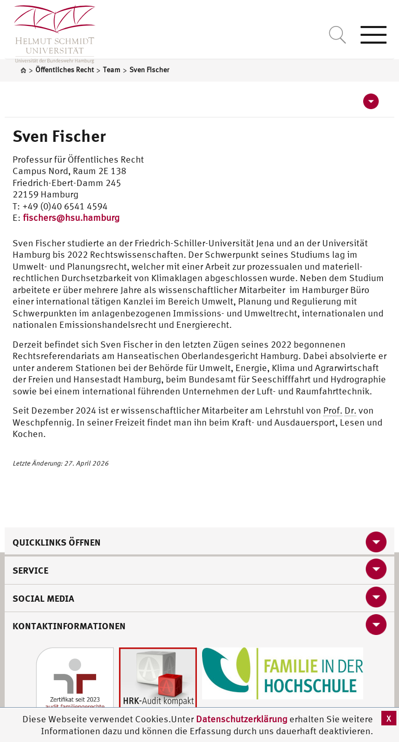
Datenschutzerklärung (241, 718)
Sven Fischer (59, 135)
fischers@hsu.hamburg (71, 217)
